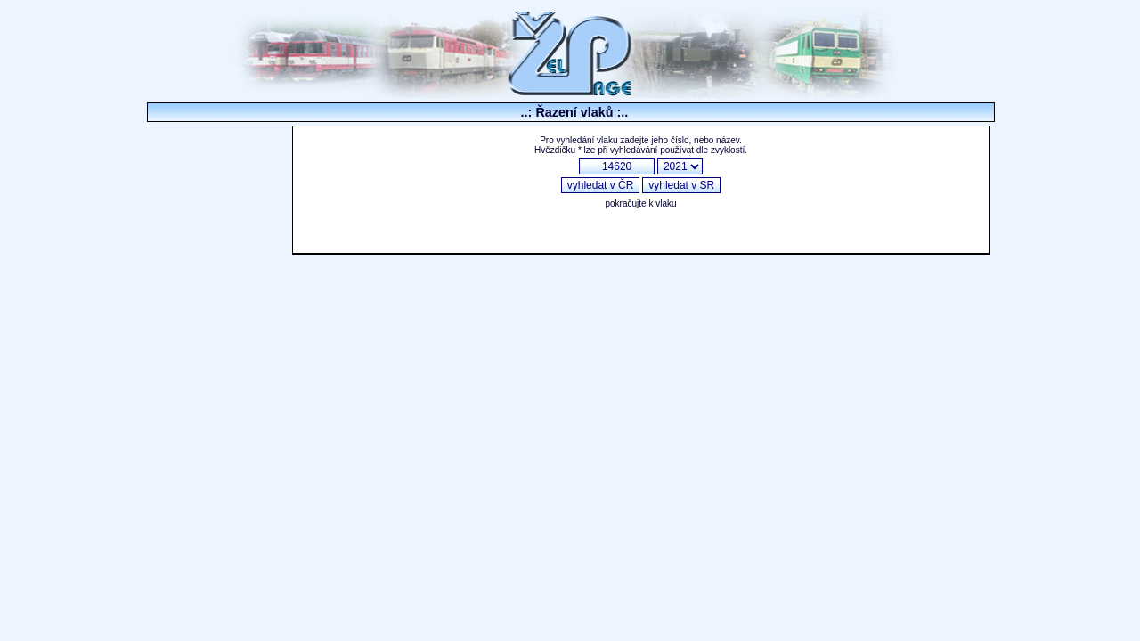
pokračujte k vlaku (640, 203)
